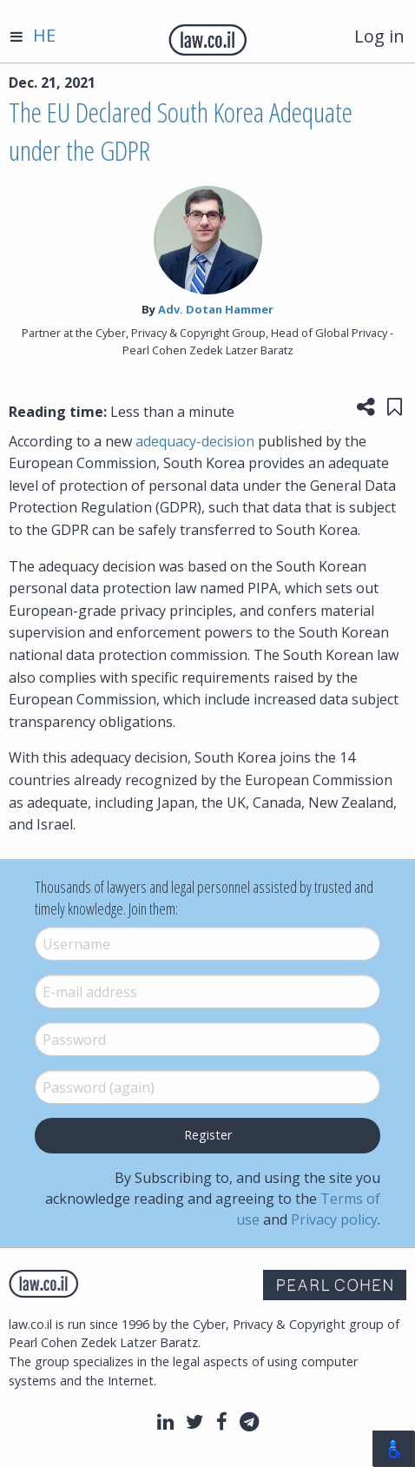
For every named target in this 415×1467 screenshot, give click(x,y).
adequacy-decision (194, 441)
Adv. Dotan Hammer (215, 309)
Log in (379, 36)
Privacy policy (334, 1219)
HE (44, 35)
